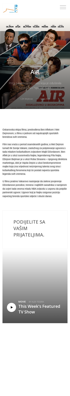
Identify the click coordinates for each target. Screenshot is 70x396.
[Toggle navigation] (63, 7)
